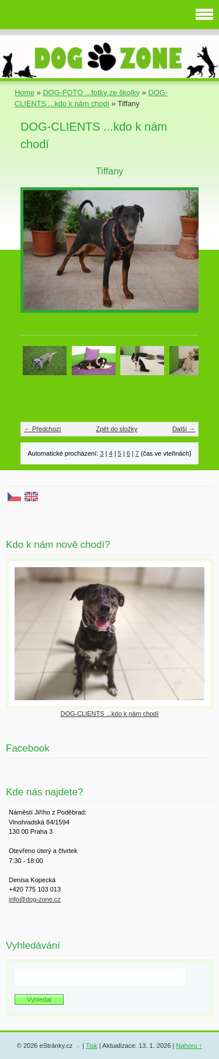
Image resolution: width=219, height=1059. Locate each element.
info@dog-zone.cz (35, 899)
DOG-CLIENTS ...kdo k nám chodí (109, 713)
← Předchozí (42, 428)
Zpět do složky (116, 428)
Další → (183, 428)
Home (24, 92)
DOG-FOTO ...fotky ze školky (91, 92)
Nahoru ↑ (189, 1045)
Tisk (92, 1045)
